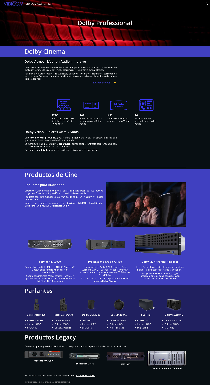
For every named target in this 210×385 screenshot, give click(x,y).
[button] (207, 4)
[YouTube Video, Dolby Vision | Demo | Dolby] (153, 147)
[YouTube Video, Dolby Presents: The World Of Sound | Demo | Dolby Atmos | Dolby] (153, 77)
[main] (105, 23)
